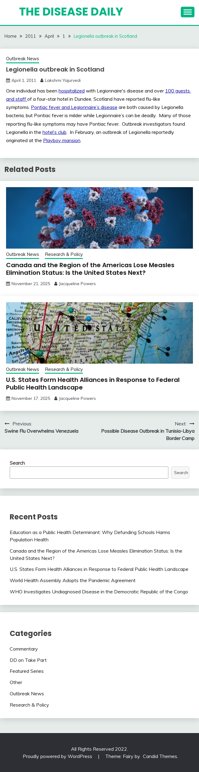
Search (17, 463)
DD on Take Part (28, 660)
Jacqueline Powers (77, 283)
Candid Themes (160, 756)
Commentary (24, 649)
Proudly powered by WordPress (58, 756)
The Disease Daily (71, 11)
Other (16, 682)
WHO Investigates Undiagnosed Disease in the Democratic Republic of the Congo (99, 592)
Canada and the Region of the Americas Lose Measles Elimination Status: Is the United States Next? (90, 269)
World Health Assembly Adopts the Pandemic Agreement (73, 580)
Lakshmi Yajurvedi (63, 80)
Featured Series (27, 671)
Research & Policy (64, 254)
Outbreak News (22, 58)
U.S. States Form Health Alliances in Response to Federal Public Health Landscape (93, 384)
